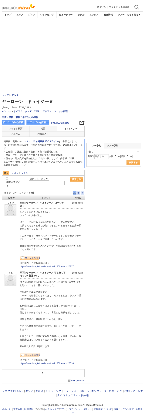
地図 (43, 128)
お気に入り (43, 134)
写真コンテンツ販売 (124, 409)
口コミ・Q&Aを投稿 (13, 122)
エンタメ (94, 14)
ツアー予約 (112, 145)
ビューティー (65, 14)
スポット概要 (15, 128)
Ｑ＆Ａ (24, 172)
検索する (76, 179)
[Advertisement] (72, 46)
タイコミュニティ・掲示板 (73, 395)
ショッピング (47, 14)
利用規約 (28, 409)
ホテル (81, 14)
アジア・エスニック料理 (55, 111)
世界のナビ (5, 409)
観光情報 (108, 14)
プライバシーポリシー (80, 409)
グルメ (31, 14)
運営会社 (17, 409)
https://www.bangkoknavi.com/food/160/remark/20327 (47, 266)
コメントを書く (33, 258)
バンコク (6, 111)
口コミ (15, 172)
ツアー (63, 409)
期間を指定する (13, 184)
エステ (55, 409)
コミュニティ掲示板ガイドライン (41, 141)
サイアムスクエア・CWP (26, 111)
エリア (19, 14)
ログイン (101, 7)
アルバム (15, 134)
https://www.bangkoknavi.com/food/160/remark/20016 (47, 363)
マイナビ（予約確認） (120, 7)
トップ (8, 14)
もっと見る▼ (133, 14)
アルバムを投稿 (38, 122)
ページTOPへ (78, 380)
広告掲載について (103, 409)
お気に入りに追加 (60, 123)
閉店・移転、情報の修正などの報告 (20, 117)
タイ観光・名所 (113, 390)
